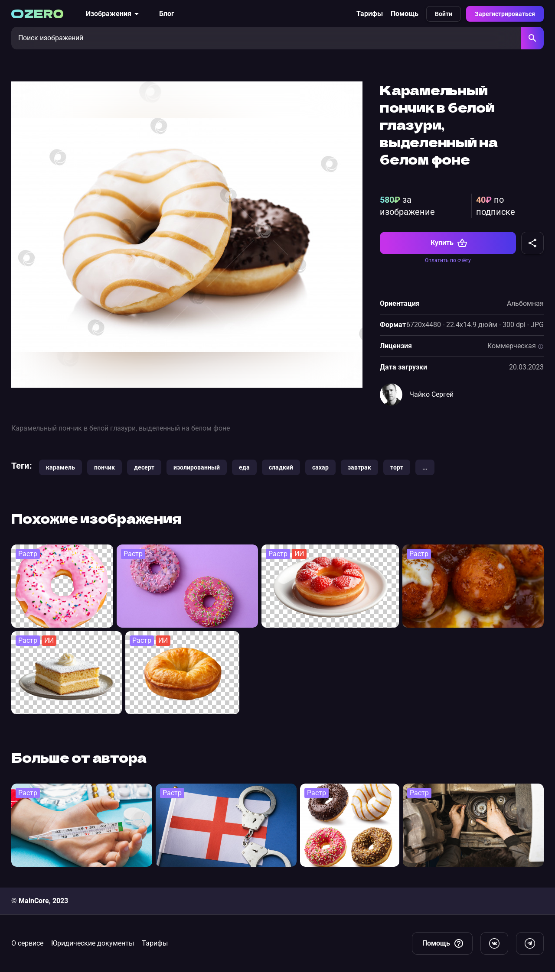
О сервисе (27, 943)
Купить (449, 243)
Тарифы (369, 14)
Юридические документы (92, 943)
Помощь (404, 14)
